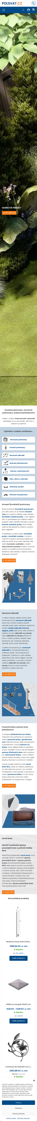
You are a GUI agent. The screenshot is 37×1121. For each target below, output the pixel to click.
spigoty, (5, 630)
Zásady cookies (11, 1118)
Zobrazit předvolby (18, 1113)
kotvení (25, 628)
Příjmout (18, 1102)
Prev (2, 210)
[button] (34, 1080)
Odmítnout (18, 1108)
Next (34, 210)
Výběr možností (18, 958)
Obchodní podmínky (23, 1118)
